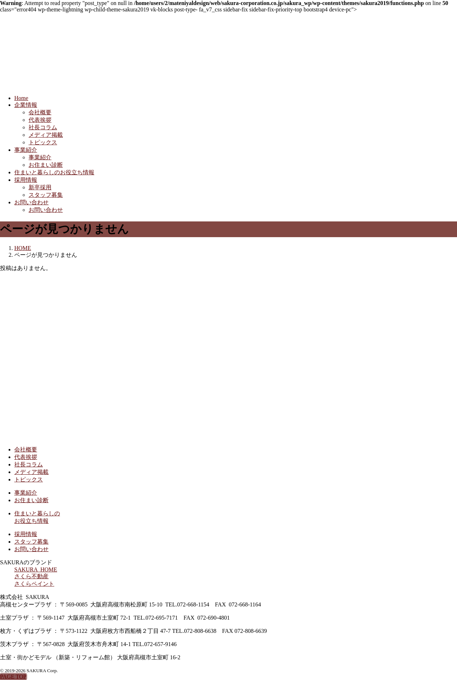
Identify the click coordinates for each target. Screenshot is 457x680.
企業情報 (25, 105)
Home (21, 98)
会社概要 (40, 112)
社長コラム (43, 127)
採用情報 (25, 180)
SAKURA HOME (35, 569)
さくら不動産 (31, 576)
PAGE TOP (13, 677)
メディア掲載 (46, 135)
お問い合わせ (31, 202)
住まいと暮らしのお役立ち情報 (54, 172)
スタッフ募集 (46, 195)
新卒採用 (40, 187)
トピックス (43, 142)
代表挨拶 (40, 120)
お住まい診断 (46, 165)
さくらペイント (34, 584)
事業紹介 (25, 150)
